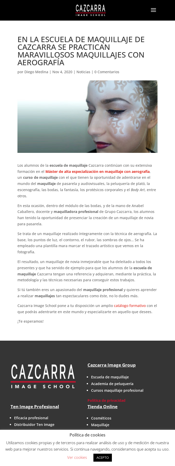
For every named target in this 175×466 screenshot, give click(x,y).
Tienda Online (103, 406)
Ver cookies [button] (77, 457)
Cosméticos (101, 418)
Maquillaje (100, 424)
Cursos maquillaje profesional (117, 390)
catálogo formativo (130, 305)
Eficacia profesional (31, 417)
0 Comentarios (106, 71)
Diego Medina (36, 71)
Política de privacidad (106, 400)
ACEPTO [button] (102, 457)
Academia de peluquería (112, 383)
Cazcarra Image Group (112, 365)
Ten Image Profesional (35, 406)
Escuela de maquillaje (110, 377)
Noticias (83, 71)
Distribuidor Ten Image (34, 424)
